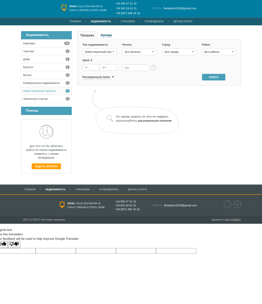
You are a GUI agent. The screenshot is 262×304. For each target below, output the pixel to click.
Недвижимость (101, 21)
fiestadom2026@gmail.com (179, 8)
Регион (127, 44)
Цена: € (87, 60)
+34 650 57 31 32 (126, 3)
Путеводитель (154, 21)
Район (206, 44)
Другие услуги (182, 21)
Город (166, 44)
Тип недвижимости (95, 44)
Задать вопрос (46, 166)
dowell (236, 219)
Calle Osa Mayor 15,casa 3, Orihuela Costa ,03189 (87, 8)
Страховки (128, 21)
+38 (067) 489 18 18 (128, 13)
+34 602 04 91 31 (126, 8)
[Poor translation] (14, 244)
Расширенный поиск (96, 77)
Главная (75, 21)
